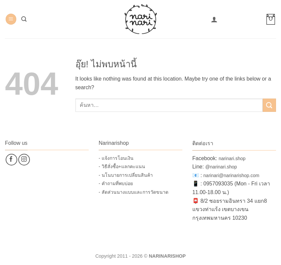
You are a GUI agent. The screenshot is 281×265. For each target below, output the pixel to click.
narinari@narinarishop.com (231, 175)
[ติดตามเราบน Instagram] (24, 159)
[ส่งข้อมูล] (269, 105)
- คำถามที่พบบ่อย (116, 183)
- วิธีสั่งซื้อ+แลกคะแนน (122, 166)
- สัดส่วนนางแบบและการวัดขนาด (133, 192)
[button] (11, 19)
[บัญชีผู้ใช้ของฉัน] (214, 19)
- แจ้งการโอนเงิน (116, 158)
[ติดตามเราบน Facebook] (11, 159)
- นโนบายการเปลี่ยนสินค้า (126, 175)
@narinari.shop (221, 166)
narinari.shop (232, 158)
